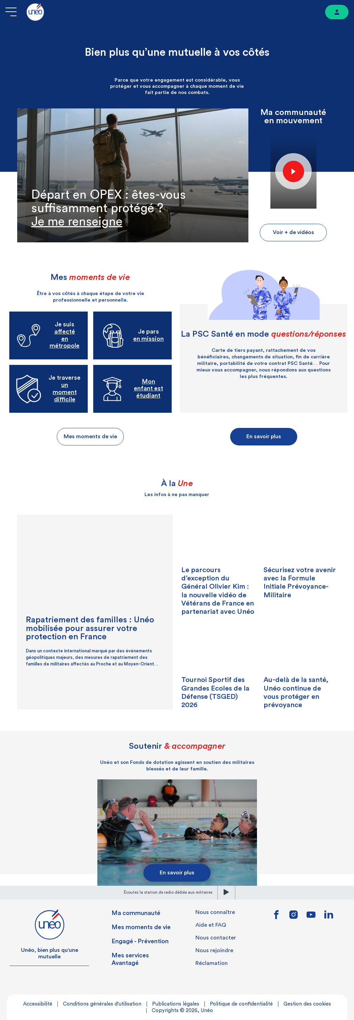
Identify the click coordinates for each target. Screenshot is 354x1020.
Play (293, 171)
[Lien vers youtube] (311, 917)
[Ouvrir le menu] (11, 12)
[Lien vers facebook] (276, 917)
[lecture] (226, 893)
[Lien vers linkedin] (328, 916)
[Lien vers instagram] (294, 917)
